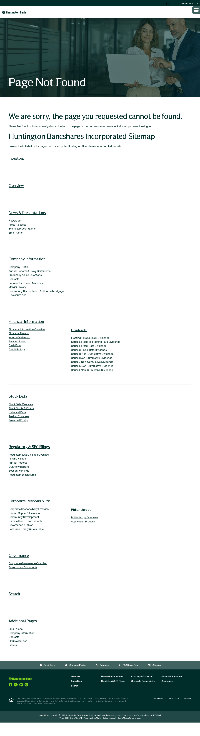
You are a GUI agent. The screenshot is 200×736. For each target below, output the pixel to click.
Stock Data (18, 404)
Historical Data (18, 421)
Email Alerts (16, 237)
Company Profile (19, 271)
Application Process (83, 532)
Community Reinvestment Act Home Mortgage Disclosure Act (32, 298)
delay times (132, 729)
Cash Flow (15, 352)
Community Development (25, 528)
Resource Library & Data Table (27, 541)
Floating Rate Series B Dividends (91, 344)
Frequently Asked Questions (26, 280)
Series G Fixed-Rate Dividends (90, 356)
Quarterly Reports (20, 476)
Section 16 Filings (19, 481)
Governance (19, 567)
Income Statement (20, 344)
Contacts (14, 284)
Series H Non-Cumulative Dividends (93, 361)
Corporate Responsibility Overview (30, 519)
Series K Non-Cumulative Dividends (93, 373)
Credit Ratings (17, 356)
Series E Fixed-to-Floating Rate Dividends (97, 348)
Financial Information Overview (28, 335)
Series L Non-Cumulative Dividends (93, 378)
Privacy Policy (157, 712)
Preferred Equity (18, 429)
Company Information (27, 263)
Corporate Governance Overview (29, 575)
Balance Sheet (18, 348)
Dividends (79, 336)
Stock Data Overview (22, 412)
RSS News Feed (19, 654)
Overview (16, 189)
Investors (16, 161)
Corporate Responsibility (29, 511)
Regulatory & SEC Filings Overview (30, 464)
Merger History (18, 292)
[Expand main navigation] (196, 13)
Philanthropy (81, 520)
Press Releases (18, 228)
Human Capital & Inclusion (25, 524)
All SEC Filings (17, 468)
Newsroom (15, 224)
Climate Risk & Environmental (27, 532)
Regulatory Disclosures (23, 485)
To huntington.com (188, 3)
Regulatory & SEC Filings (29, 456)
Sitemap (14, 658)
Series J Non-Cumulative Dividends (93, 369)
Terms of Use (173, 712)
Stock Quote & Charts (22, 416)
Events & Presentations (23, 232)
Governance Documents (24, 579)
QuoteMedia (71, 729)
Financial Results (19, 339)
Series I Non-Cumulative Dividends (93, 365)
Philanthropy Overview (85, 528)
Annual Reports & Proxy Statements (31, 275)
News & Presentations (27, 216)
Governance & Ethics (21, 536)
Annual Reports (18, 472)
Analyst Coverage (20, 425)
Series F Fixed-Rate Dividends (90, 352)
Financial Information (26, 327)
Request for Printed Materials (27, 288)
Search (14, 606)
